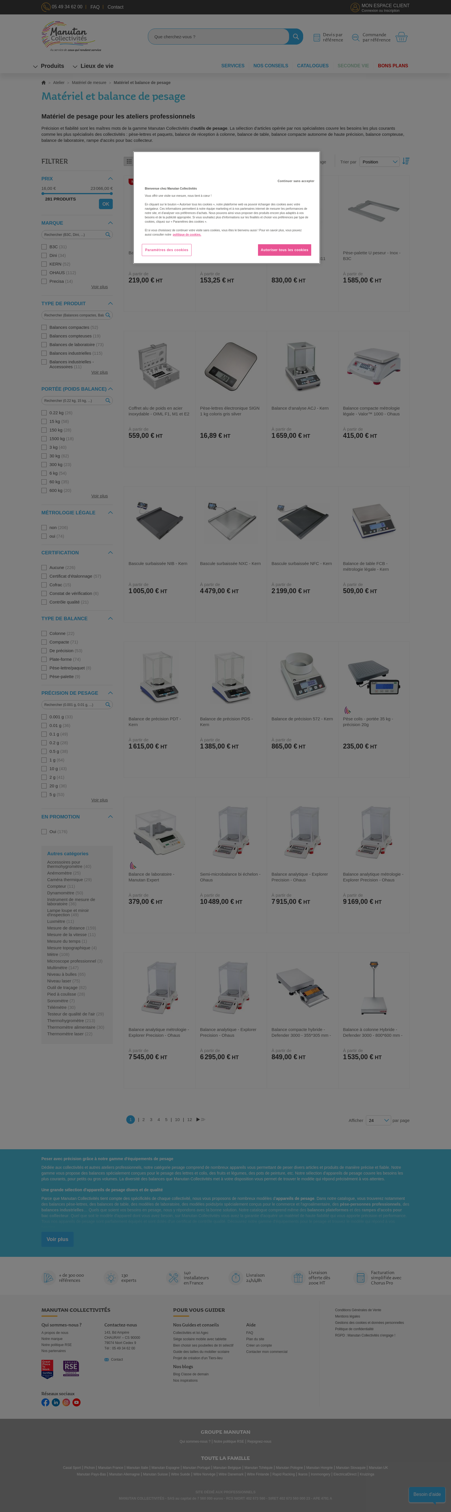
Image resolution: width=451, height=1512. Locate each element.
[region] (226, 207)
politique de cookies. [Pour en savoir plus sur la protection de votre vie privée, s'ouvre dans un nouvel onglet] (187, 234)
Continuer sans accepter (296, 181)
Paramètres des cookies (166, 250)
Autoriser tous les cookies (285, 250)
